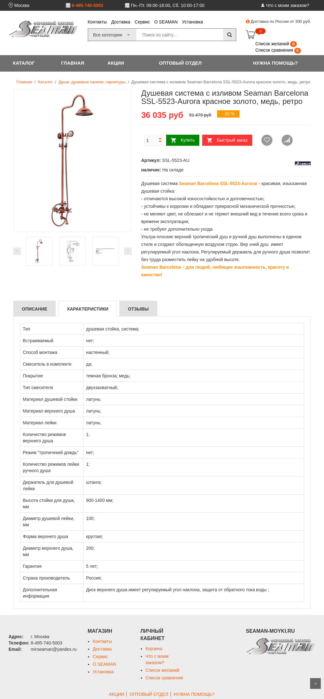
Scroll (315, 683)
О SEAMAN (166, 21)
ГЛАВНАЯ (72, 63)
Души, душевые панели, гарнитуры (92, 82)
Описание (34, 308)
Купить (188, 140)
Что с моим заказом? (287, 5)
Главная (24, 82)
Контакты (97, 21)
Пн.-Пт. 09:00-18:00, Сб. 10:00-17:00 (167, 5)
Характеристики (87, 308)
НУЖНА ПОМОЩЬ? (275, 63)
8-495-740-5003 (87, 5)
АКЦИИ (115, 63)
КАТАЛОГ (24, 63)
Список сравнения (274, 50)
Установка (192, 21)
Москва (21, 5)
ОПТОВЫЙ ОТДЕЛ (180, 63)
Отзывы (138, 308)
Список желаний (272, 43)
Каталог (45, 82)
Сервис (142, 21)
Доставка (120, 21)
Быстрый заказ (232, 140)
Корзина (154, 648)
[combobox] (112, 33)
